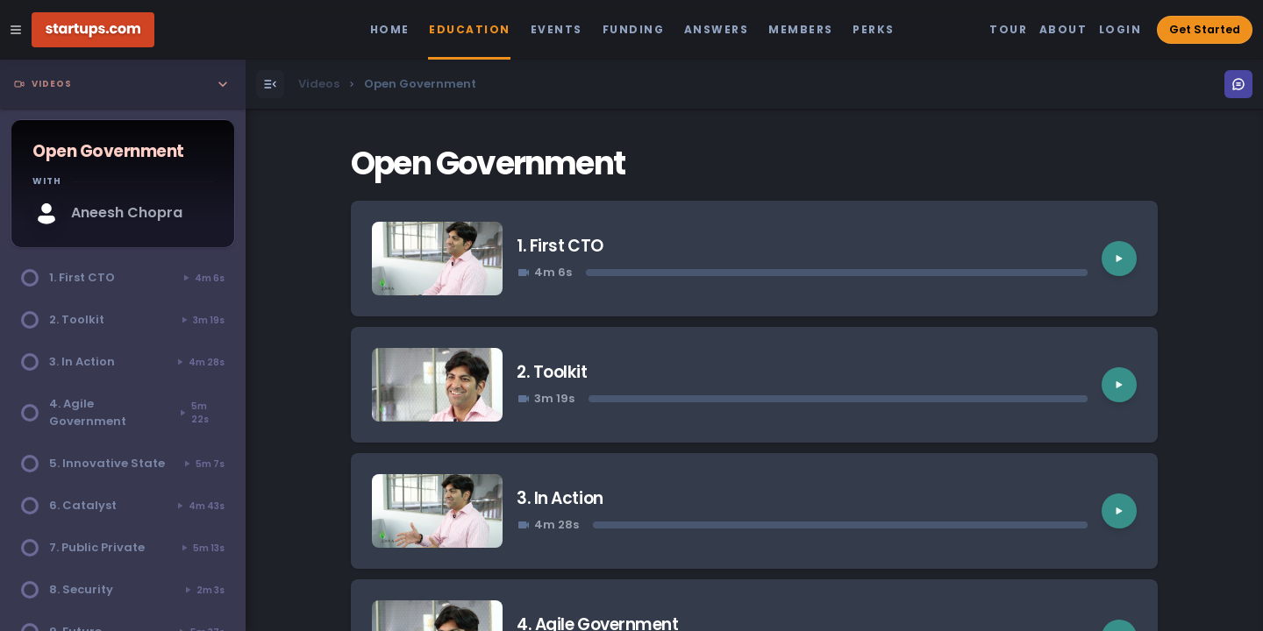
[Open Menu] (270, 84)
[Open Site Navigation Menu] (16, 30)
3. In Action (560, 498)
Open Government (487, 163)
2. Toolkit (552, 372)
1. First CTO (560, 246)
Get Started (1204, 29)
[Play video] (1119, 258)
